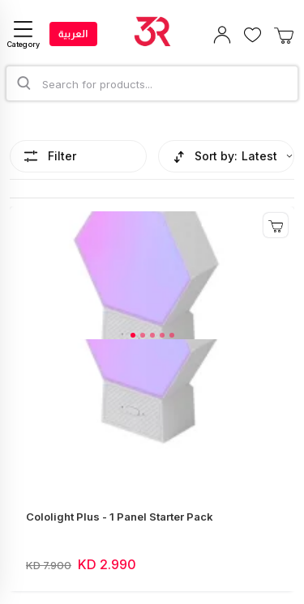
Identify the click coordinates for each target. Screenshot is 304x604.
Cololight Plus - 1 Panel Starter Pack (119, 516)
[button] (133, 335)
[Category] (23, 34)
